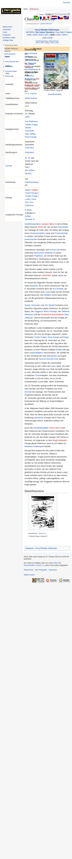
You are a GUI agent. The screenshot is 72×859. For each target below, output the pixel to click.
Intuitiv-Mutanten (60, 440)
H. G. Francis (30, 93)
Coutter (62, 428)
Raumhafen (63, 227)
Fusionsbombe (61, 233)
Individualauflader (41, 428)
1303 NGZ (29, 148)
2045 (44, 38)
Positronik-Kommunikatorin (52, 314)
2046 (50, 38)
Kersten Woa (30, 88)
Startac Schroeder (32, 305)
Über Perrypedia (41, 570)
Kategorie (29, 548)
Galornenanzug (31, 182)
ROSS (40, 227)
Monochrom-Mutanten (43, 253)
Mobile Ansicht (29, 575)
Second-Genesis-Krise (48, 359)
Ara (54, 289)
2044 (64, 35)
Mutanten (34, 286)
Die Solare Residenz (45, 32)
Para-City (56, 250)
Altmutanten (52, 356)
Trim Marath (50, 305)
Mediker (47, 295)
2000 (27, 117)
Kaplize (35, 190)
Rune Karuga (31, 137)
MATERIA (30, 32)
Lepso (53, 366)
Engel (27, 190)
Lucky (27, 199)
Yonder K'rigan (31, 124)
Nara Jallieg (30, 134)
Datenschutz (28, 570)
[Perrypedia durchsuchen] (63, 14)
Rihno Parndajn (50, 311)
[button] (11, 45)
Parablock (38, 256)
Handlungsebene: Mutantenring (47, 41)
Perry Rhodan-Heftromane (47, 30)
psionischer (39, 417)
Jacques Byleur (48, 224)
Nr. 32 (27, 158)
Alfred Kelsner (31, 98)
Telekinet (65, 311)
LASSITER (46, 275)
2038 (29, 35)
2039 (35, 35)
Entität (59, 350)
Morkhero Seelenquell (34, 446)
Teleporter (32, 63)
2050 (57, 42)
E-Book (28, 210)
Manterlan (29, 314)
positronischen (31, 239)
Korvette (28, 392)
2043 (58, 35)
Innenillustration (54, 94)
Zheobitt (59, 289)
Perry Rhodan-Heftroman (46, 548)
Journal (8, 166)
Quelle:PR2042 (45, 23)
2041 (47, 35)
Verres (52, 428)
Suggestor (38, 311)
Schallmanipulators (33, 224)
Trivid (37, 375)
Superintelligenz (36, 353)
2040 (41, 35)
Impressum (53, 570)
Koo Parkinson (31, 121)
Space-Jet (42, 533)
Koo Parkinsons (31, 69)
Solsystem (29, 152)
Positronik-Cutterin (33, 85)
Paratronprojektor (37, 233)
